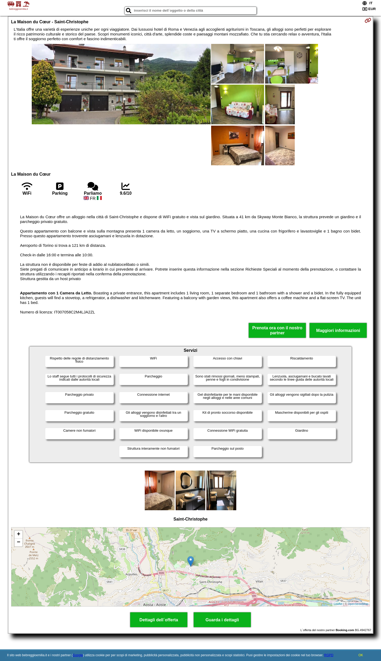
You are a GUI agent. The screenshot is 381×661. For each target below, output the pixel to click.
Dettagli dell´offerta (158, 620)
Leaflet (338, 603)
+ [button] (18, 535)
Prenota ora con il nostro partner (277, 330)
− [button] (18, 542)
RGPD (328, 655)
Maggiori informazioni (338, 330)
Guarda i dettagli (222, 620)
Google (78, 655)
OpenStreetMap (358, 603)
